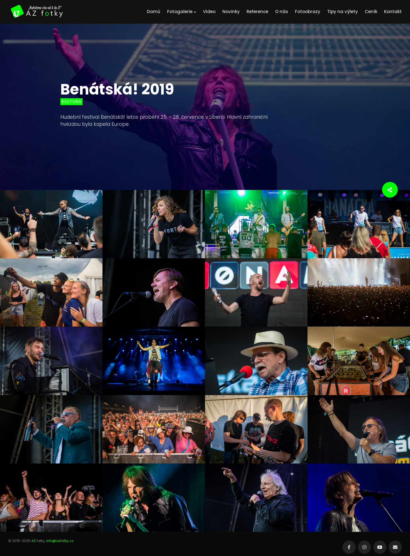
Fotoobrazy (307, 12)
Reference (257, 12)
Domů (153, 12)
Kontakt (393, 12)
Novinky (231, 12)
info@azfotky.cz (59, 540)
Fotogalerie (181, 12)
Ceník (371, 12)
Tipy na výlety (342, 12)
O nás (281, 12)
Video (209, 12)
